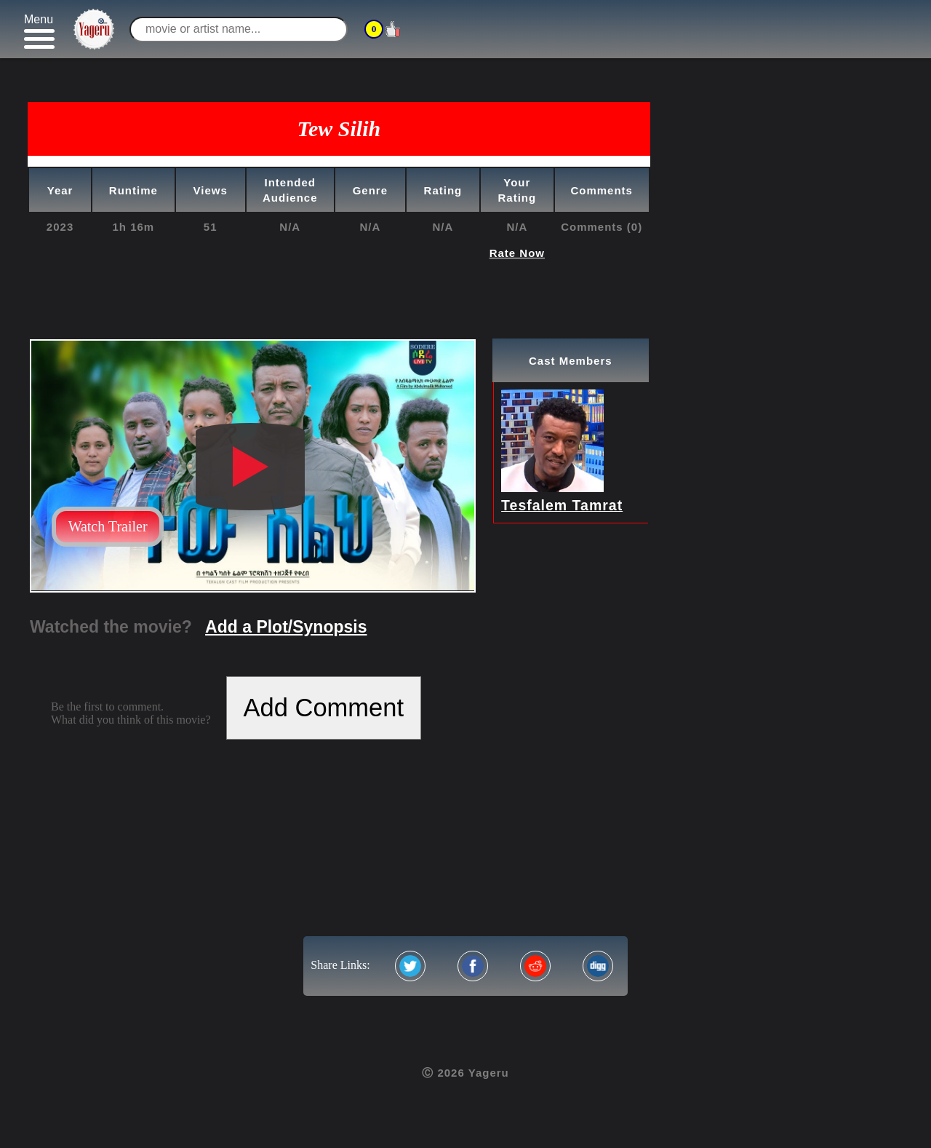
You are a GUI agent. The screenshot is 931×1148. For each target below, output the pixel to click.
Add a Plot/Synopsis (286, 626)
